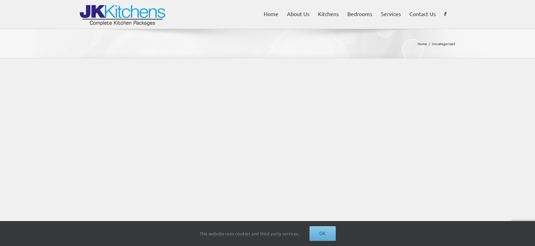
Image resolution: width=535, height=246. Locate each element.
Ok (322, 233)
